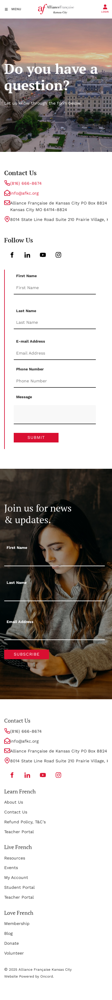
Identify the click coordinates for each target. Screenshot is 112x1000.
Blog (8, 933)
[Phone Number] (55, 381)
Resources (14, 858)
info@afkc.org (24, 193)
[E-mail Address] (55, 353)
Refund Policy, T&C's (25, 821)
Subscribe (27, 654)
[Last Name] (55, 322)
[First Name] (55, 287)
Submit (36, 437)
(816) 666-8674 (26, 183)
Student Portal (19, 887)
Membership (17, 923)
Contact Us (15, 812)
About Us (13, 802)
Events (11, 867)
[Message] (55, 414)
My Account (16, 877)
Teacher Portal (19, 831)
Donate (11, 943)
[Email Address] (54, 633)
